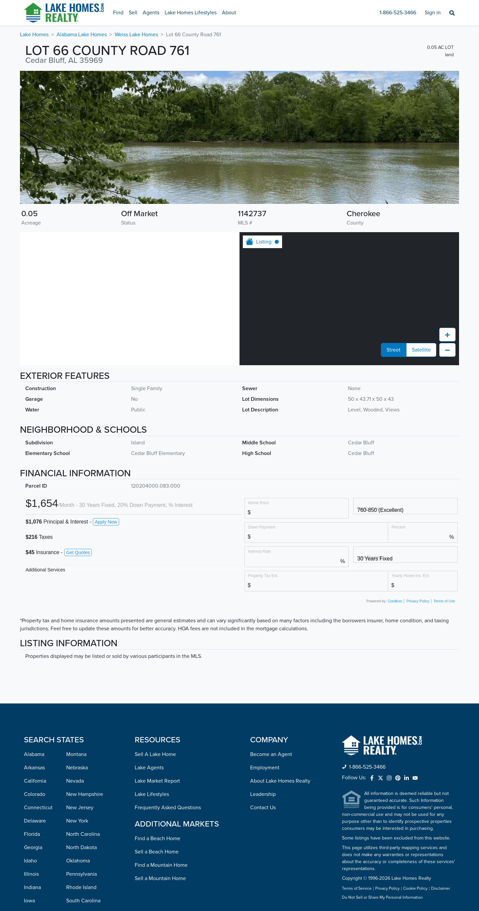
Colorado (34, 794)
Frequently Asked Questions (168, 807)
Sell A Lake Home (155, 754)
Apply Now (106, 522)
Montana (76, 754)
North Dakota (81, 847)
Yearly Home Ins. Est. (411, 575)
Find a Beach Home (157, 838)
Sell (133, 12)
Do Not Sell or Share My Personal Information (382, 897)
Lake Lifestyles (152, 794)
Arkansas (34, 767)
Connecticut (38, 807)
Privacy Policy (417, 601)
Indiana (32, 887)
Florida (32, 834)
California (35, 781)
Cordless (395, 601)
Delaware (35, 821)
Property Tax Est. (263, 575)
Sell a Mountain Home (160, 878)
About (229, 12)
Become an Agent (271, 754)
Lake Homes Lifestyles (191, 12)
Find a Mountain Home (161, 865)
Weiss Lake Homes (136, 34)
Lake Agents (149, 767)
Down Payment (261, 527)
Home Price (258, 503)
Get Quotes (78, 552)
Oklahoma (78, 860)
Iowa (29, 900)
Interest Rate (259, 551)
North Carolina (83, 834)
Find (118, 12)
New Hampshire (84, 794)
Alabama (34, 754)
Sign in (433, 12)
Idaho (30, 860)
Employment (264, 767)
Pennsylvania (81, 874)
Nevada (75, 781)
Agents (151, 12)
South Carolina (83, 900)
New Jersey (79, 807)
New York (77, 821)
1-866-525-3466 (398, 12)
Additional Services (45, 569)
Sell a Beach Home (157, 851)
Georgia (33, 847)
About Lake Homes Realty (280, 781)
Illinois (31, 874)
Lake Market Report (157, 781)
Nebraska (77, 767)
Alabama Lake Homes (82, 34)
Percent (398, 527)
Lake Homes (34, 34)
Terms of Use (444, 601)
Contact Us (263, 807)
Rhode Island (81, 887)
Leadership (263, 794)
